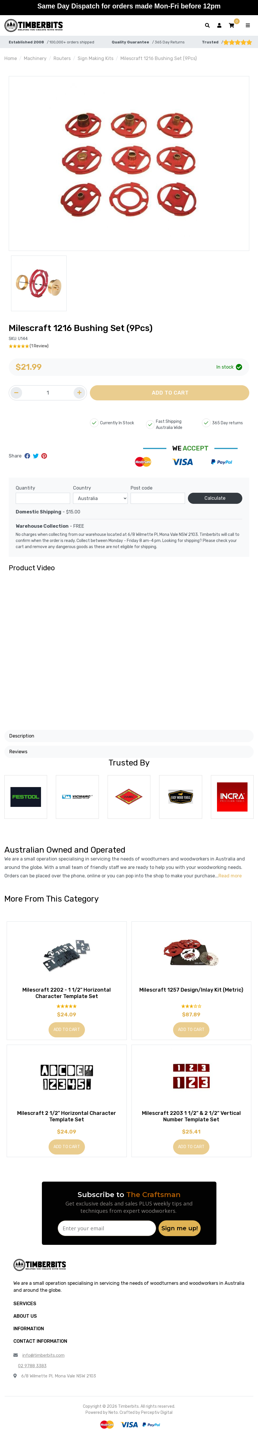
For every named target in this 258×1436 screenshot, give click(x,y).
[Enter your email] (107, 1228)
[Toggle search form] (207, 25)
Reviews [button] (18, 751)
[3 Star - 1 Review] (191, 1006)
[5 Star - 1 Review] (129, 346)
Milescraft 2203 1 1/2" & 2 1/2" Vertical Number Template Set (191, 1116)
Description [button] (21, 736)
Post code (141, 488)
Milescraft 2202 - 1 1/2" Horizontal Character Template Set (66, 993)
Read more (230, 876)
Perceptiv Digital (156, 1412)
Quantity (25, 488)
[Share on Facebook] (28, 456)
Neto (113, 1412)
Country (82, 488)
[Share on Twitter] (36, 456)
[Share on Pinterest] (44, 456)
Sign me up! (179, 1228)
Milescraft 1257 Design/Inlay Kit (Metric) (191, 990)
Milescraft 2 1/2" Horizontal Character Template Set (66, 1116)
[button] (231, 25)
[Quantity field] (48, 392)
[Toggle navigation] (248, 25)
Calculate (214, 498)
